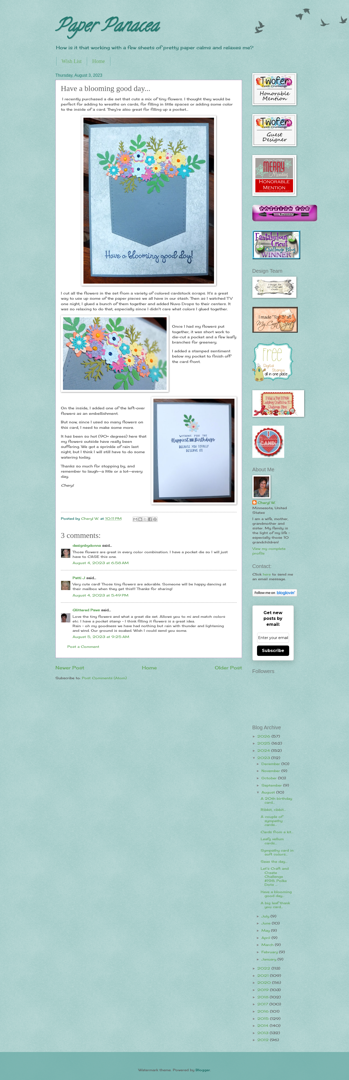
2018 (263, 997)
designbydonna (87, 545)
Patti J (79, 578)
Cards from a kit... (277, 832)
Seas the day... (274, 861)
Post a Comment (83, 646)
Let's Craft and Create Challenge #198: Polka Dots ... (275, 876)
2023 (264, 758)
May (266, 930)
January (269, 959)
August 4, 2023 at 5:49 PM (101, 595)
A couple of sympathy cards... (272, 821)
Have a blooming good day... (276, 894)
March (268, 945)
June (266, 923)
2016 (263, 1011)
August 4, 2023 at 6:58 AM (101, 563)
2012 (263, 1040)
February (270, 952)
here (267, 574)
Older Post (228, 667)
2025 (264, 743)
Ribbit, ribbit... (273, 810)
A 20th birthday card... (276, 800)
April (266, 938)
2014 (263, 1025)
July (265, 916)
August (268, 792)
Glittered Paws (86, 610)
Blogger (203, 1070)
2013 (263, 1033)
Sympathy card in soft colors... (277, 852)
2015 (263, 1018)
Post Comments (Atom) (104, 678)
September (272, 785)
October (269, 778)
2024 (264, 750)
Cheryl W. (266, 503)
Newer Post (69, 667)
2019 (263, 990)
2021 (263, 975)
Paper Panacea (106, 27)
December (271, 764)
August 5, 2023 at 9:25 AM (101, 637)
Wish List (72, 61)
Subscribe (273, 650)
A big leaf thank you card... (275, 905)
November (271, 771)
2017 (263, 1004)
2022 (264, 968)
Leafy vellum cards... (272, 841)
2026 (264, 736)
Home (98, 61)
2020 (264, 982)
